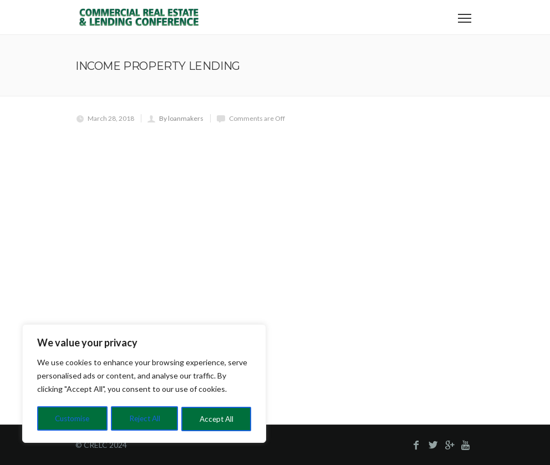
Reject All (145, 418)
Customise (72, 418)
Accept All (217, 418)
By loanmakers (181, 118)
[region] (144, 384)
